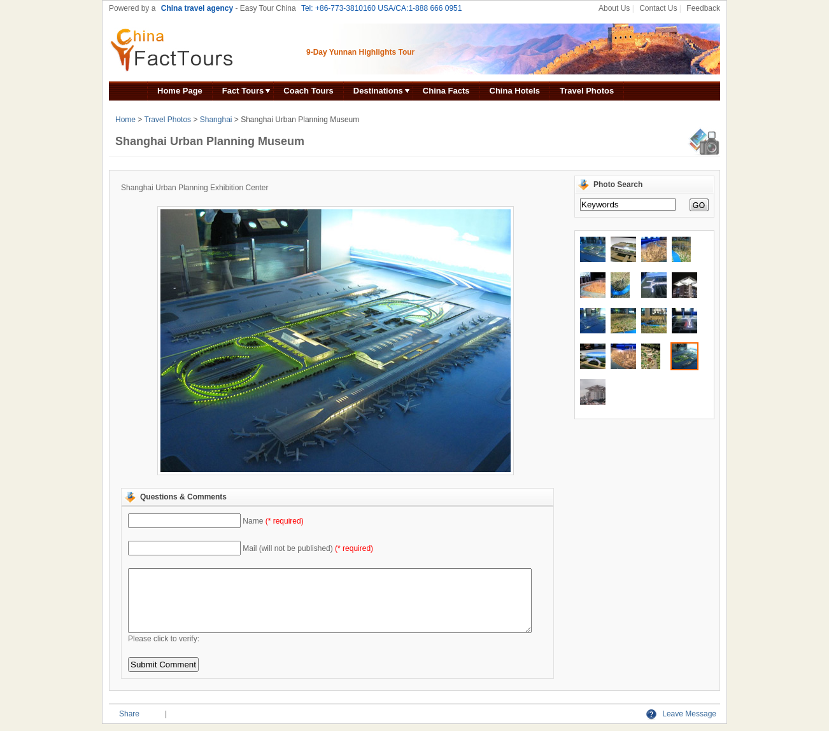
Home (125, 119)
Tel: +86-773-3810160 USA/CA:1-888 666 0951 (381, 8)
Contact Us (658, 8)
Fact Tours (243, 90)
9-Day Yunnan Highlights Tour (360, 52)
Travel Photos (587, 90)
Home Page (179, 90)
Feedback (703, 8)
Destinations (378, 90)
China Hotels (515, 90)
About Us (614, 8)
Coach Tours (308, 90)
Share (129, 713)
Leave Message (681, 713)
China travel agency (197, 8)
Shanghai (216, 119)
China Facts (446, 90)
